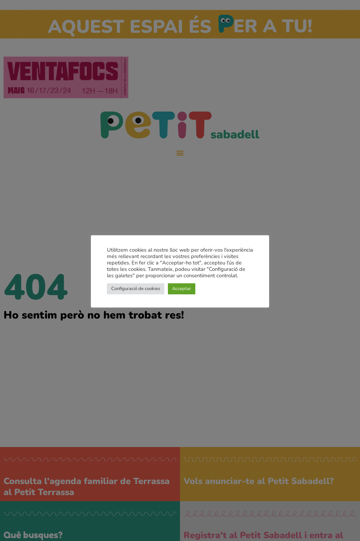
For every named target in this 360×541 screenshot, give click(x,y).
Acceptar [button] (181, 288)
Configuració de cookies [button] (135, 288)
